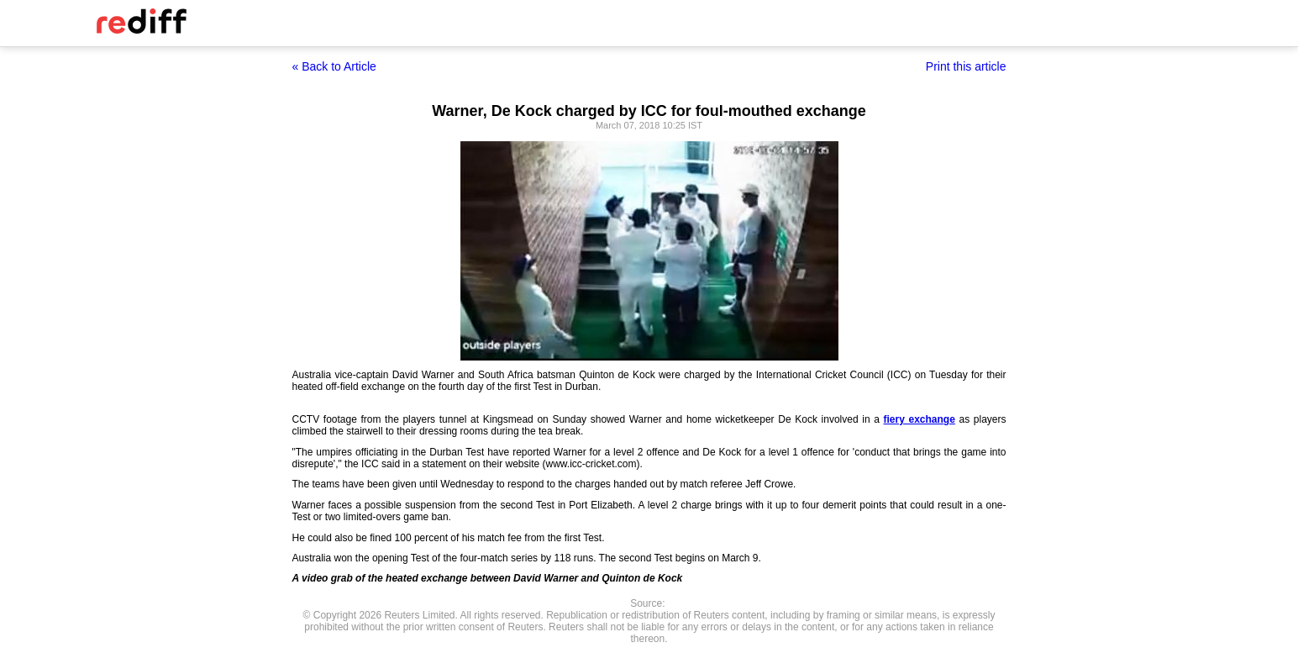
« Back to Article (334, 66)
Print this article (966, 66)
